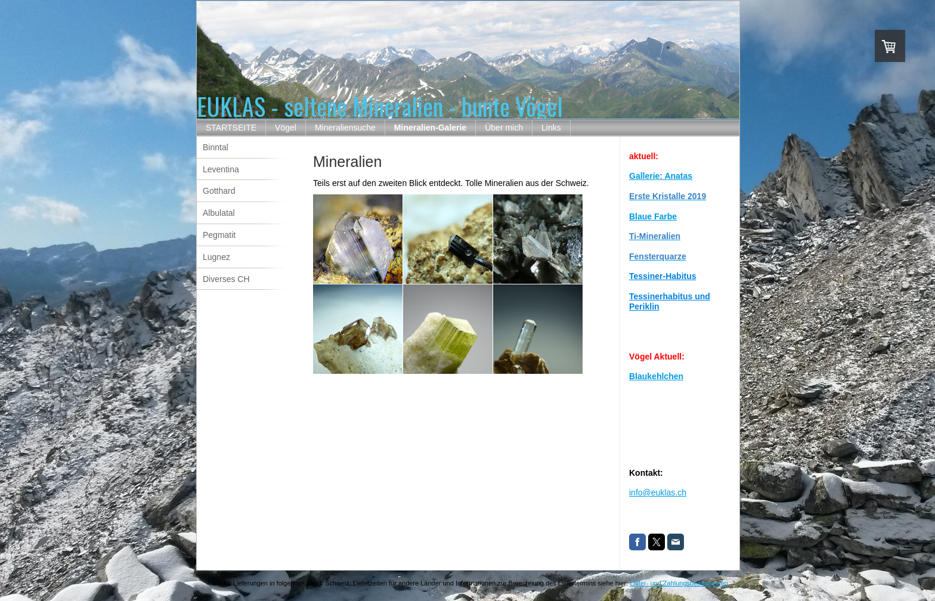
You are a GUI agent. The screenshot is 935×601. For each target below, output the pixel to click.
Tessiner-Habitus (662, 276)
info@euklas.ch (657, 492)
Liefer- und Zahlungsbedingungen (679, 583)
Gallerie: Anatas (660, 176)
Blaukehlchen (656, 376)
